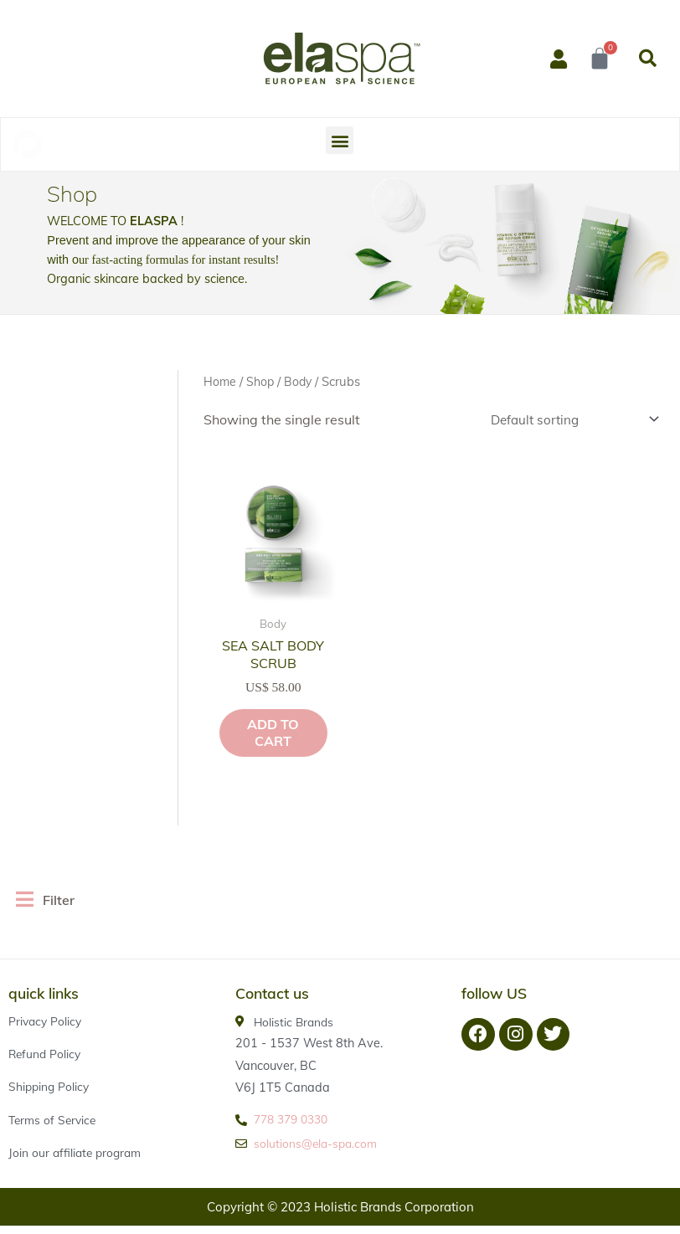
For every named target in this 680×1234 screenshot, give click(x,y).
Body (301, 381)
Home (220, 381)
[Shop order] (565, 420)
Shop (261, 381)
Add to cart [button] (254, 725)
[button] (647, 59)
